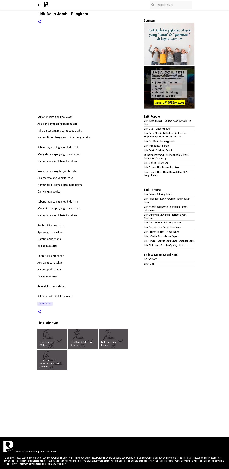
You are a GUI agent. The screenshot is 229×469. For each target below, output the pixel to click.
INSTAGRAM (150, 259)
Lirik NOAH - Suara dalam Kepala (161, 236)
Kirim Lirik (44, 452)
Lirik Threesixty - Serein (156, 146)
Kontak (54, 452)
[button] (39, 22)
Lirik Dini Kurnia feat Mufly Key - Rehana (165, 245)
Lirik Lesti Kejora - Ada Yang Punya (162, 222)
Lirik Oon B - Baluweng (156, 163)
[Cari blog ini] (174, 5)
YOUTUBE (149, 264)
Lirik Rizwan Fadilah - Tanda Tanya (161, 232)
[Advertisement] (83, 405)
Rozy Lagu (22, 458)
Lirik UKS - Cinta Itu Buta (157, 128)
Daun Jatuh (45, 304)
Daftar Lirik (31, 452)
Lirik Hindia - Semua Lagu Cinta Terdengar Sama (169, 241)
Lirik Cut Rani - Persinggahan (159, 141)
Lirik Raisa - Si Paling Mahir (158, 194)
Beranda (20, 452)
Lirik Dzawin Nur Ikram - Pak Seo (161, 167)
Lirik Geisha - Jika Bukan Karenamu (162, 227)
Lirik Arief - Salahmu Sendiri (158, 150)
